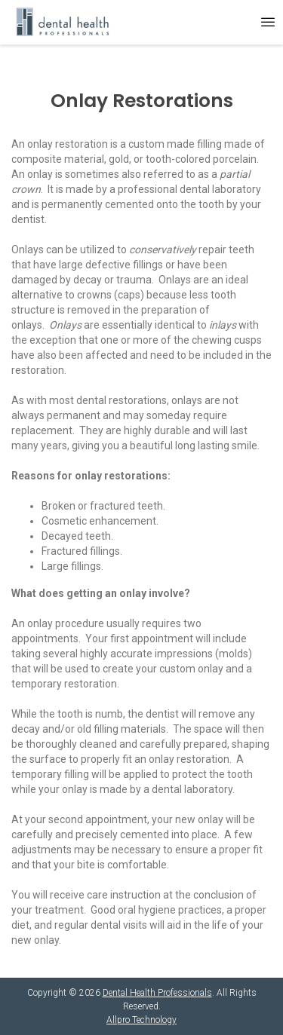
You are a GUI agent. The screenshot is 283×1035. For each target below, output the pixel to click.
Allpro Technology (141, 1020)
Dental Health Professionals (157, 993)
